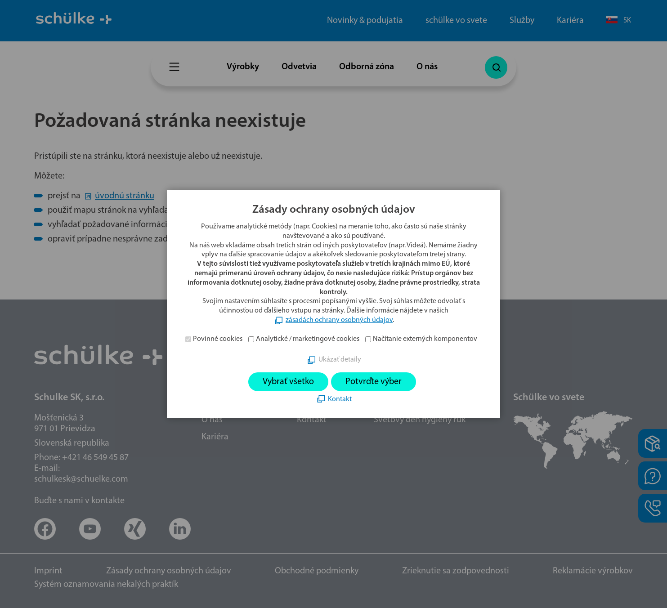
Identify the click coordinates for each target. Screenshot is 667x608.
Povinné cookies (217, 339)
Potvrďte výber (373, 381)
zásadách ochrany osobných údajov (339, 320)
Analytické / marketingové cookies (307, 339)
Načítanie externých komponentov (425, 339)
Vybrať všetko (288, 381)
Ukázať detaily (339, 359)
